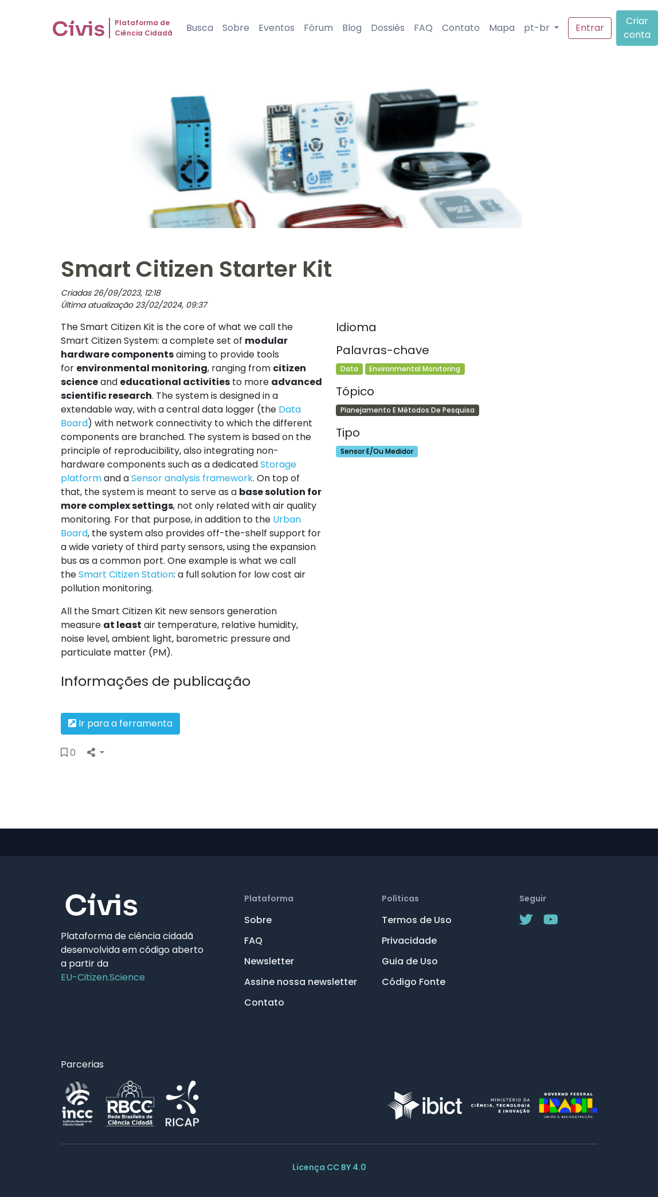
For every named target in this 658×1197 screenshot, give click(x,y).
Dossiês (388, 27)
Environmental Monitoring (414, 369)
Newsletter (269, 961)
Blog (352, 27)
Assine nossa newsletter (300, 981)
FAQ (423, 27)
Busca (199, 27)
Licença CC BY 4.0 (329, 1167)
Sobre (235, 27)
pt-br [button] (538, 27)
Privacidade (409, 940)
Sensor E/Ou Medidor (376, 451)
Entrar (589, 27)
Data (349, 369)
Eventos (276, 27)
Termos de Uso (417, 920)
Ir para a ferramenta (120, 723)
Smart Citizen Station (126, 574)
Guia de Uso (410, 961)
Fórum (318, 27)
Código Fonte (413, 981)
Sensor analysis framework (192, 478)
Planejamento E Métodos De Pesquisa (407, 410)
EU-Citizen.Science (103, 977)
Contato (461, 27)
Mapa (502, 27)
